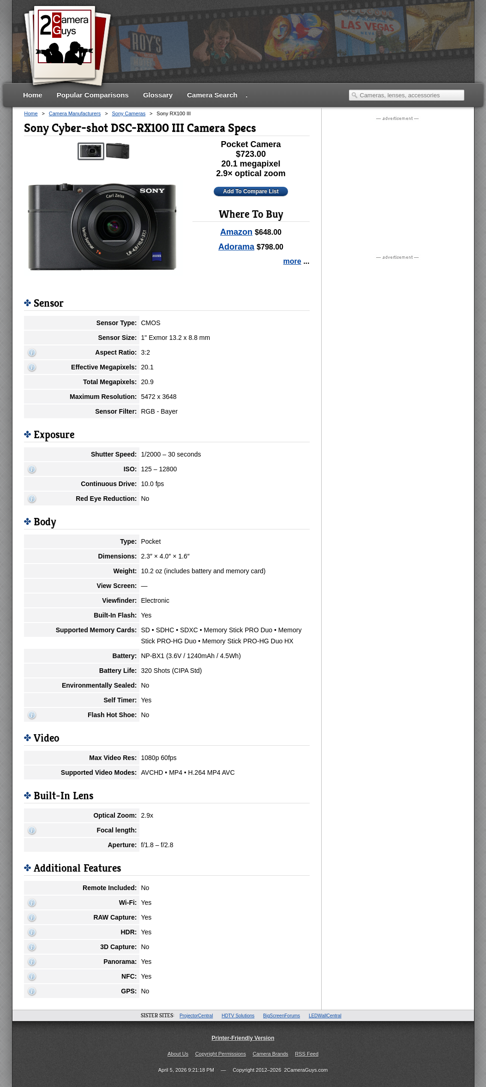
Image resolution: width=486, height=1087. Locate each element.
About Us (178, 1054)
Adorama (236, 246)
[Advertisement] (297, 53)
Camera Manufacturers (75, 113)
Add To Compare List (250, 191)
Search (354, 95)
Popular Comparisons (93, 95)
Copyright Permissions (220, 1054)
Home (32, 95)
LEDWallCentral (325, 1015)
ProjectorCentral (196, 1015)
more (292, 261)
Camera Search (212, 95)
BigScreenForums (281, 1015)
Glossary (158, 95)
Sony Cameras (128, 113)
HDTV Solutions (238, 1015)
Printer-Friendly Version (242, 1038)
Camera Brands (270, 1054)
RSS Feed (306, 1054)
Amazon (236, 232)
